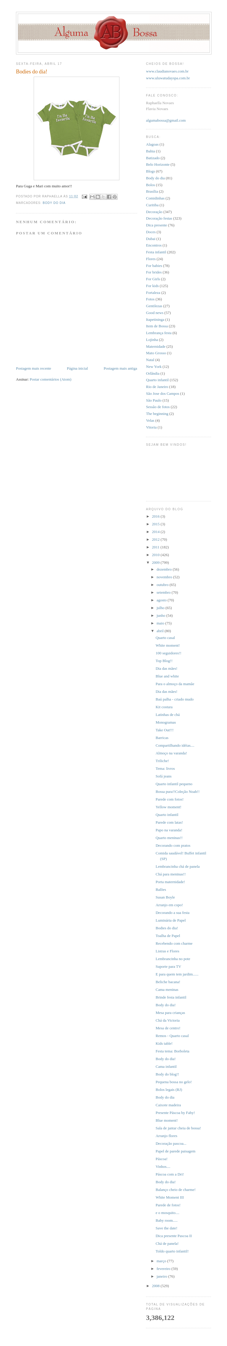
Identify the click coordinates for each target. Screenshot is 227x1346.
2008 (156, 1286)
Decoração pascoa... (170, 1143)
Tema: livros (165, 768)
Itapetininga (155, 319)
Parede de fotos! (167, 1205)
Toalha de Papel (167, 935)
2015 (156, 524)
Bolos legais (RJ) (168, 1089)
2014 (156, 531)
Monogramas (165, 722)
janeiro (162, 1276)
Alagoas (152, 144)
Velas (150, 420)
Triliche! (162, 761)
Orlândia (152, 373)
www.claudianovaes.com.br (167, 71)
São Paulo (153, 400)
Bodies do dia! (166, 928)
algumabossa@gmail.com (166, 120)
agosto (162, 600)
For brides (154, 272)
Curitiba (152, 205)
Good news (154, 312)
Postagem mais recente (33, 368)
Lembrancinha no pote (172, 959)
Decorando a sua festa (172, 912)
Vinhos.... (162, 1166)
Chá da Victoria (167, 1020)
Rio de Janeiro (157, 386)
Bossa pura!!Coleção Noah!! (177, 791)
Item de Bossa (157, 326)
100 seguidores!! (168, 653)
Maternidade (156, 346)
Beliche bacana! (167, 982)
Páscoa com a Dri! (169, 1174)
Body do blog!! (167, 1074)
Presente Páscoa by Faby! (175, 1112)
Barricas (161, 737)
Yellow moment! (168, 807)
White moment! (167, 645)
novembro (165, 577)
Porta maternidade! (170, 882)
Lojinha (152, 339)
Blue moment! (166, 1120)
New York (154, 366)
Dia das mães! (166, 668)
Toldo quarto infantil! (172, 1251)
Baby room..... (166, 1220)
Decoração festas (159, 218)
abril (161, 631)
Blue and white (167, 676)
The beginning (157, 413)
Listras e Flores (167, 951)
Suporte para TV (168, 966)
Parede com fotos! (169, 799)
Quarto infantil (157, 380)
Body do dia (54, 203)
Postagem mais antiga (120, 368)
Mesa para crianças (170, 1012)
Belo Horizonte (158, 164)
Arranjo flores (166, 1136)
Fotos (150, 299)
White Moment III (169, 1197)
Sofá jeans (163, 776)
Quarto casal (165, 637)
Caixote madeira (168, 1105)
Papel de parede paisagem (175, 1151)
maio (161, 623)
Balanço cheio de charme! (175, 1189)
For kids (152, 286)
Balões (160, 889)
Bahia (150, 151)
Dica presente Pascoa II (173, 1236)
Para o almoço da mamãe (174, 684)
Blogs (150, 171)
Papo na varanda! (168, 830)
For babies (154, 265)
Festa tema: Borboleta (172, 1051)
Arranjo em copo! (169, 905)
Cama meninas (166, 989)
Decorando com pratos (172, 845)
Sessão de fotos (158, 407)
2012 (156, 539)
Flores (151, 259)
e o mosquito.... (167, 1212)
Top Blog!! (163, 660)
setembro (164, 592)
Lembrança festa (158, 333)
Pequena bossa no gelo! (173, 1082)
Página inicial (77, 368)
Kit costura (163, 707)
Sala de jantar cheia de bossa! (178, 1128)
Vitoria (151, 427)
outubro (163, 584)
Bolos (150, 185)
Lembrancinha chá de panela (177, 866)
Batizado (153, 158)
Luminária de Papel (170, 920)
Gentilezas (154, 306)
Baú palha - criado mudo (174, 699)
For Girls (153, 279)
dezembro (165, 569)
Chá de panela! (167, 1243)
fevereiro (164, 1268)
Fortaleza (153, 292)
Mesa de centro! (167, 1028)
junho (161, 615)
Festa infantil (156, 252)
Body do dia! (165, 1005)
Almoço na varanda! (171, 753)
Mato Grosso (156, 353)
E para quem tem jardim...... (176, 974)
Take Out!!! (164, 730)
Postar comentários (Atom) (51, 379)
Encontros (154, 245)
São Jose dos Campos (162, 393)
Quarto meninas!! (168, 837)
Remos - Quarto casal (172, 1035)
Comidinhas (155, 198)
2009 (156, 562)
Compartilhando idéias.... (174, 745)
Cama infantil (165, 1066)
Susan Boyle (165, 897)
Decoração (154, 212)
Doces (151, 232)
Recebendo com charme (173, 943)
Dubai (150, 238)
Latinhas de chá (167, 714)
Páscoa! (161, 1159)
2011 (156, 547)
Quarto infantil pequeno (173, 784)
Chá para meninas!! (170, 874)
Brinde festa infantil (170, 997)
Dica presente (156, 225)
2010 (156, 555)
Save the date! (166, 1228)
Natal (150, 360)
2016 (156, 516)
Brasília (152, 191)
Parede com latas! (169, 822)
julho (161, 608)
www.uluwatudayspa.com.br (168, 78)
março (162, 1261)
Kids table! (163, 1043)
